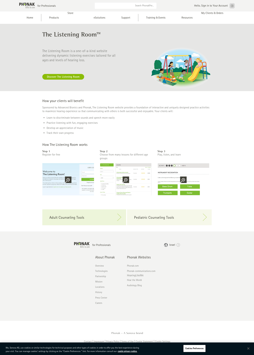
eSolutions (99, 17)
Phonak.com (133, 265)
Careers (98, 303)
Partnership (100, 276)
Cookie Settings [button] (162, 341)
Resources (187, 17)
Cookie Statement (144, 341)
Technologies (101, 271)
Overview (99, 265)
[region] (127, 348)
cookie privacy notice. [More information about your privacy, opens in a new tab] (127, 351)
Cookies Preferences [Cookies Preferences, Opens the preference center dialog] (194, 348)
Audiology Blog (134, 285)
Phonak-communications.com (141, 271)
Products (54, 17)
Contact (88, 341)
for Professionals (46, 5)
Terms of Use (127, 341)
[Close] (248, 348)
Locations (99, 286)
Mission (98, 281)
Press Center (101, 297)
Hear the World (134, 280)
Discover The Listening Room (63, 76)
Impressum (99, 341)
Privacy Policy (112, 341)
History (98, 292)
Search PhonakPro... (144, 5)
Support (125, 17)
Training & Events (155, 17)
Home (30, 17)
